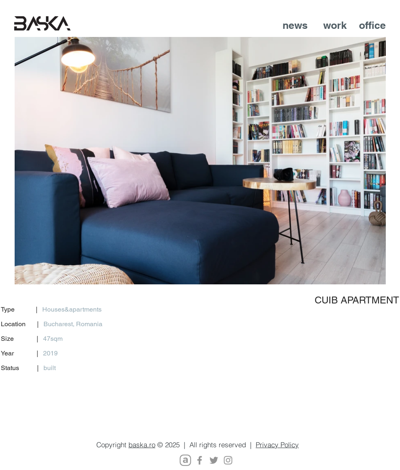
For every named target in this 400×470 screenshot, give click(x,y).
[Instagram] (228, 460)
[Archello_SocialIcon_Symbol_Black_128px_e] (185, 460)
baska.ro (141, 444)
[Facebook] (199, 460)
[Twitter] (214, 460)
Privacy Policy (277, 444)
